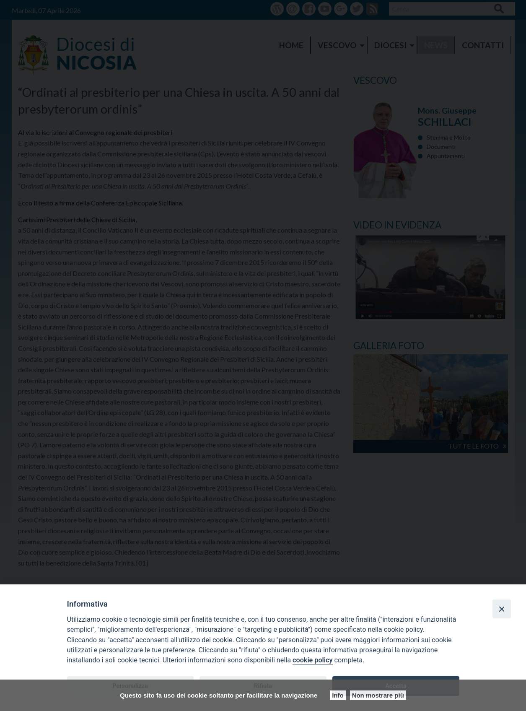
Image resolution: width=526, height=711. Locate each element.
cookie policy (312, 660)
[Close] (501, 608)
